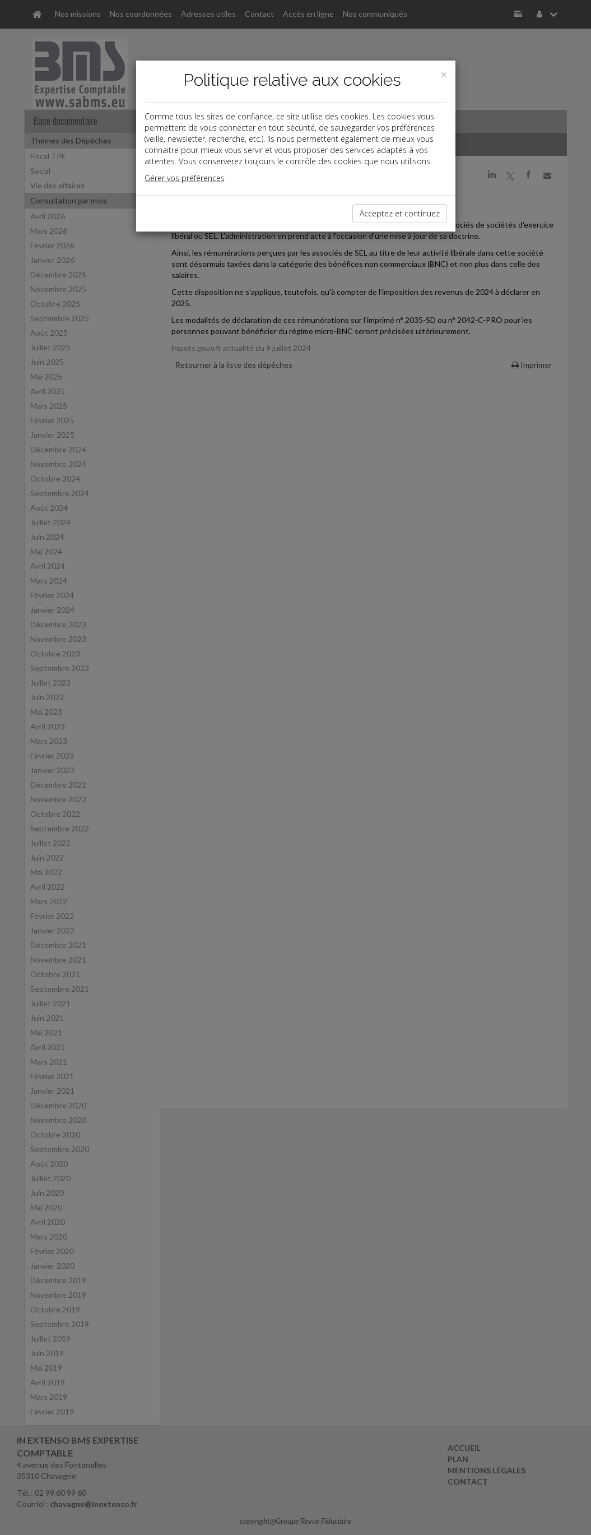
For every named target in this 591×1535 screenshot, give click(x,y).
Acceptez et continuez (400, 213)
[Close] (443, 75)
